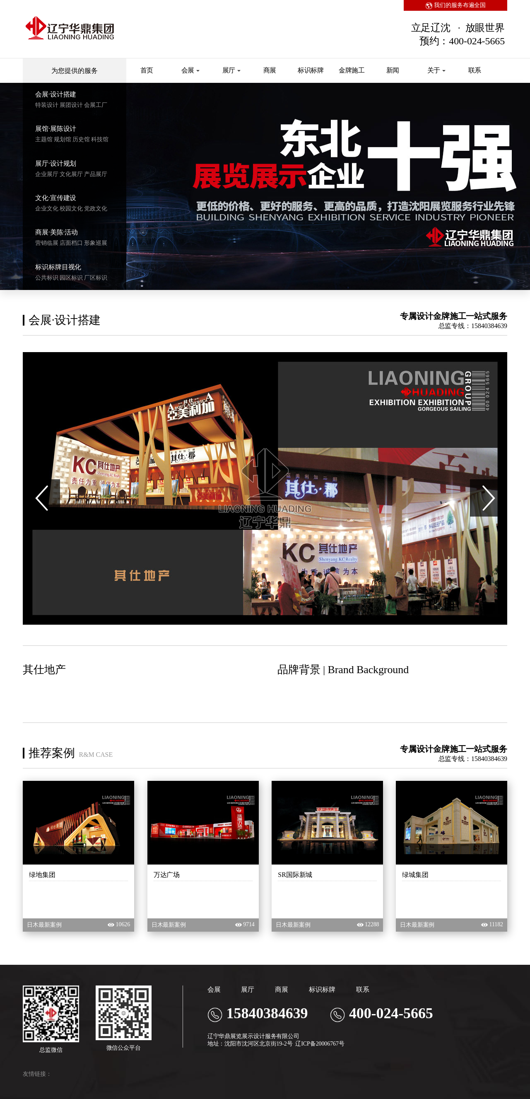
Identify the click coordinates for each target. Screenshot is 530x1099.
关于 (436, 70)
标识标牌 (311, 70)
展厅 (231, 70)
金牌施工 (352, 70)
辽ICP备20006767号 (319, 1044)
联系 (475, 70)
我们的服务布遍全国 (455, 5)
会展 (190, 70)
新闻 (393, 70)
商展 (270, 70)
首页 (147, 70)
